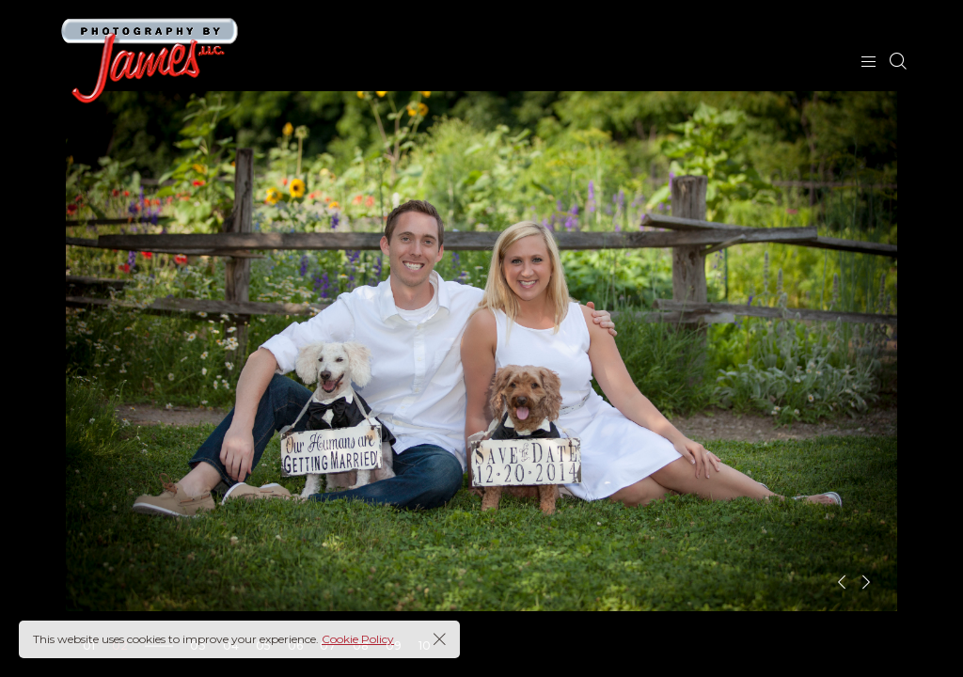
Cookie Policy (358, 639)
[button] (841, 582)
